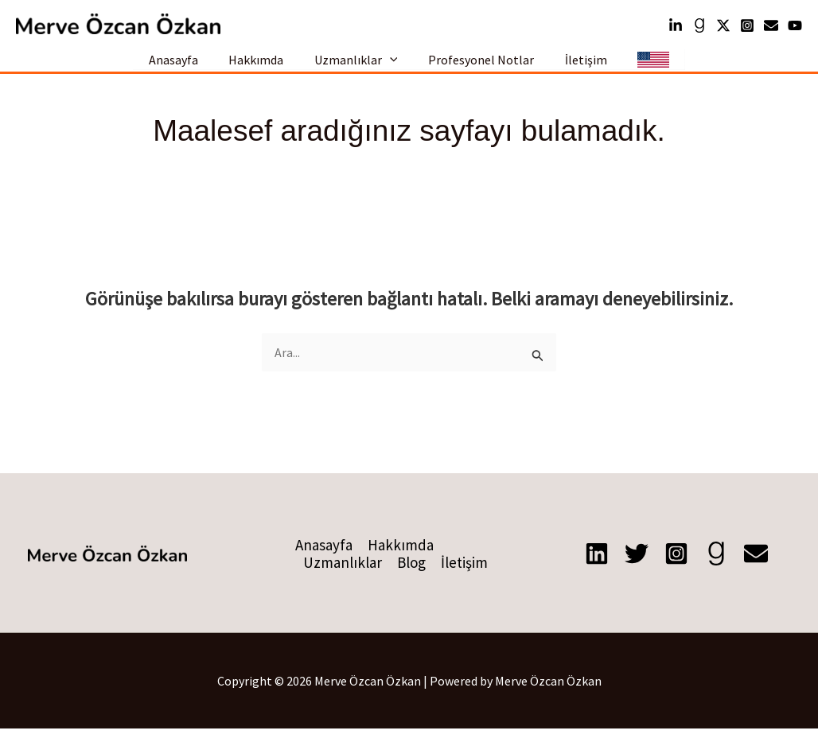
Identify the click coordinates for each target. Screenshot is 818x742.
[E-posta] (756, 567)
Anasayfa (186, 66)
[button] (392, 67)
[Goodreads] (699, 25)
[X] (637, 567)
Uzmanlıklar (358, 66)
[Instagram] (747, 25)
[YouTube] (795, 25)
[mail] (771, 25)
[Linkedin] (675, 25)
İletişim (578, 66)
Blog (411, 576)
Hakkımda (263, 66)
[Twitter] (723, 25)
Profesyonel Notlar (479, 66)
